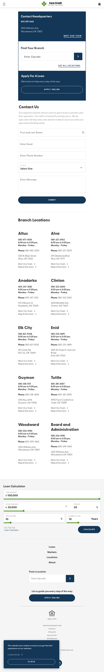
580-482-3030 (32, 251)
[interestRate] (34, 522)
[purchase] (52, 499)
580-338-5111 (24, 384)
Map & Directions (26, 267)
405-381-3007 (58, 384)
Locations (52, 557)
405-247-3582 (25, 287)
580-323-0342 (65, 298)
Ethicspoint (52, 632)
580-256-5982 (25, 431)
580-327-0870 (65, 251)
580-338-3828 (32, 395)
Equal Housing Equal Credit (52, 625)
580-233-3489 (65, 345)
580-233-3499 (58, 334)
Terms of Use (52, 645)
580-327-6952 (58, 240)
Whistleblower (52, 638)
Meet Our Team (25, 264)
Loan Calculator (11, 530)
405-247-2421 (31, 298)
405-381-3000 (65, 395)
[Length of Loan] (83, 518)
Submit (52, 200)
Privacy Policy (52, 642)
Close (28, 661)
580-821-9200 (32, 345)
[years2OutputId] (83, 522)
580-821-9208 (25, 334)
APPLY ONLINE (52, 598)
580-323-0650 (58, 287)
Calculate (89, 529)
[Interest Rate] (34, 518)
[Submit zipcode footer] (70, 578)
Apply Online (52, 89)
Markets (52, 552)
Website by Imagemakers (51, 653)
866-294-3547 (52, 635)
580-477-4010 (25, 240)
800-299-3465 (32, 442)
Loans (52, 547)
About (52, 562)
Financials (52, 629)
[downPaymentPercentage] (52, 511)
